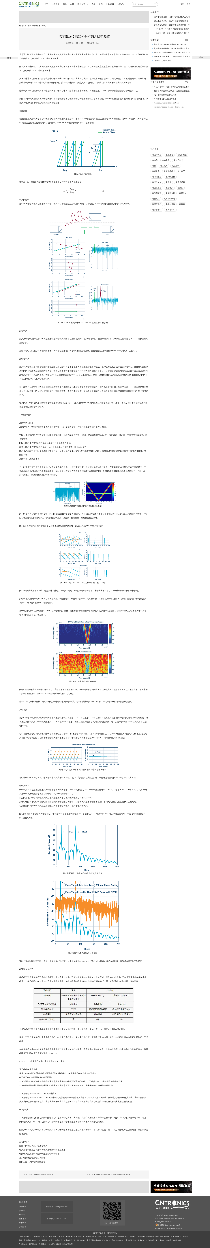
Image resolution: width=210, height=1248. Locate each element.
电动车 (155, 160)
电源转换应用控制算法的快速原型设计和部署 (39, 1154)
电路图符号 (156, 193)
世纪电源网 (140, 1237)
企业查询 (141, 1240)
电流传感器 (180, 182)
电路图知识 (170, 193)
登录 (182, 4)
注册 (188, 4)
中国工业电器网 (25, 1240)
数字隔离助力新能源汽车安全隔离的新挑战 (172, 91)
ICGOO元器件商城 (37, 1237)
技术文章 (81, 4)
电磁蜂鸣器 (156, 155)
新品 (65, 4)
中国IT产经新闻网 (54, 1244)
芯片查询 (60, 1237)
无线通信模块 (91, 1237)
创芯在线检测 (51, 1237)
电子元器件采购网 (94, 1240)
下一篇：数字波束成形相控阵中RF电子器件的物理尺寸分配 (108, 1174)
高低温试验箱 (67, 1244)
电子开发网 (112, 1237)
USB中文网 (176, 1240)
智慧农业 (58, 1240)
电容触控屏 (170, 204)
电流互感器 (156, 188)
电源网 (167, 1237)
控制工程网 (102, 1237)
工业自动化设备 (130, 1240)
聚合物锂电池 (117, 1240)
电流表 (168, 182)
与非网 (132, 1237)
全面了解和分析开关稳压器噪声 (33, 1146)
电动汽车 (177, 160)
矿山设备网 (43, 1240)
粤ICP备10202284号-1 (163, 1222)
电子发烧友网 (176, 1237)
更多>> (188, 40)
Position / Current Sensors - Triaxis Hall (169, 107)
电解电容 (156, 171)
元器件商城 (160, 1240)
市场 (72, 4)
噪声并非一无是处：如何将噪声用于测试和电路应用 (42, 1150)
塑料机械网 (33, 1244)
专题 (101, 4)
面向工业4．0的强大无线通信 (32, 1162)
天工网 (76, 1240)
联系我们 (22, 1215)
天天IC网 (69, 1237)
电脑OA (182, 193)
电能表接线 (156, 204)
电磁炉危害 (182, 155)
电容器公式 (170, 210)
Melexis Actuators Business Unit (166, 103)
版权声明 (22, 1223)
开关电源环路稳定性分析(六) (32, 1158)
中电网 (185, 1237)
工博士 (51, 1240)
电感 (154, 166)
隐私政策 (22, 1219)
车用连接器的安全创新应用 (165, 99)
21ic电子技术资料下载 (154, 1237)
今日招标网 (23, 1244)
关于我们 (22, 1211)
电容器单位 (156, 210)
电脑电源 (156, 199)
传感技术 (36, 26)
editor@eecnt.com (61, 1207)
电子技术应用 (123, 1237)
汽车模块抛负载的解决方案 (165, 95)
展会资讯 (22, 1207)
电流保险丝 (156, 182)
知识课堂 (56, 4)
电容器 (182, 204)
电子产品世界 (79, 1237)
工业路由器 (68, 1240)
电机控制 (175, 166)
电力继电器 (156, 177)
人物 (93, 4)
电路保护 (169, 188)
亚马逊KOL (106, 1240)
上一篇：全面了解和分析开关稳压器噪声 (37, 1174)
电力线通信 (170, 177)
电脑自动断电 (169, 199)
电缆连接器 (168, 171)
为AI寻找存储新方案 (162, 61)
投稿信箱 (22, 1227)
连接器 (34, 1240)
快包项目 (110, 4)
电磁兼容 (169, 155)
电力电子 (181, 171)
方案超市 (121, 4)
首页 (46, 4)
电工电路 (164, 166)
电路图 (180, 188)
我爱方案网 (24, 1237)
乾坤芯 (82, 1240)
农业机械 (42, 1244)
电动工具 (165, 160)
